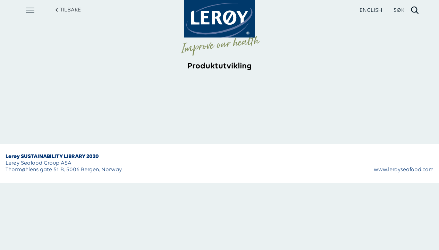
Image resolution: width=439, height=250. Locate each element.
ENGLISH (371, 10)
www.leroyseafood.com (403, 170)
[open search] (407, 10)
